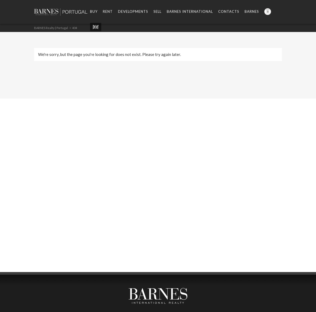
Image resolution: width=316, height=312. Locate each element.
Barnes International (190, 11)
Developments (133, 11)
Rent (108, 11)
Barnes (252, 11)
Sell (157, 11)
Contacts (228, 11)
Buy (94, 11)
